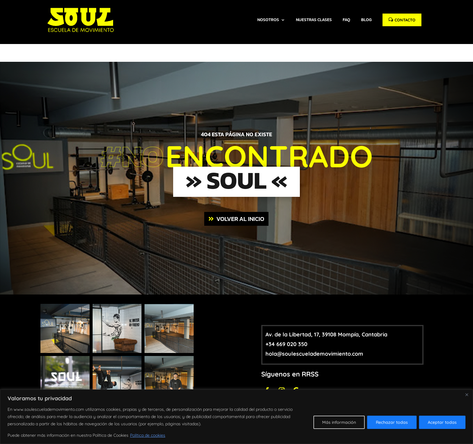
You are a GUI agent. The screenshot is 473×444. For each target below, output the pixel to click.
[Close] (466, 394)
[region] (236, 416)
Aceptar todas (442, 422)
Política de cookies (147, 435)
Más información (339, 422)
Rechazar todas (392, 422)
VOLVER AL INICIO (240, 194)
